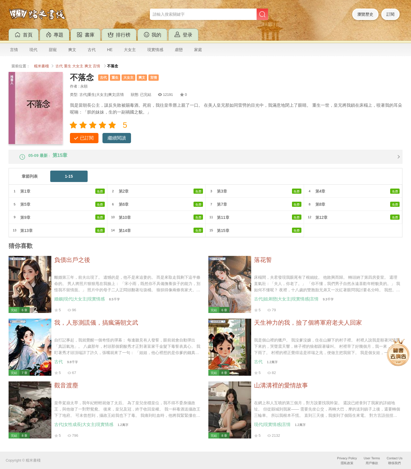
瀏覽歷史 (365, 14)
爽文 (72, 49)
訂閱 (390, 14)
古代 (92, 49)
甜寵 (53, 49)
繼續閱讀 (117, 138)
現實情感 (155, 49)
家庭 (198, 49)
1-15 (69, 181)
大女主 (130, 49)
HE (109, 49)
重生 (67, 66)
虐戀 (179, 49)
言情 (14, 49)
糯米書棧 (41, 66)
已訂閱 (87, 138)
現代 (33, 49)
